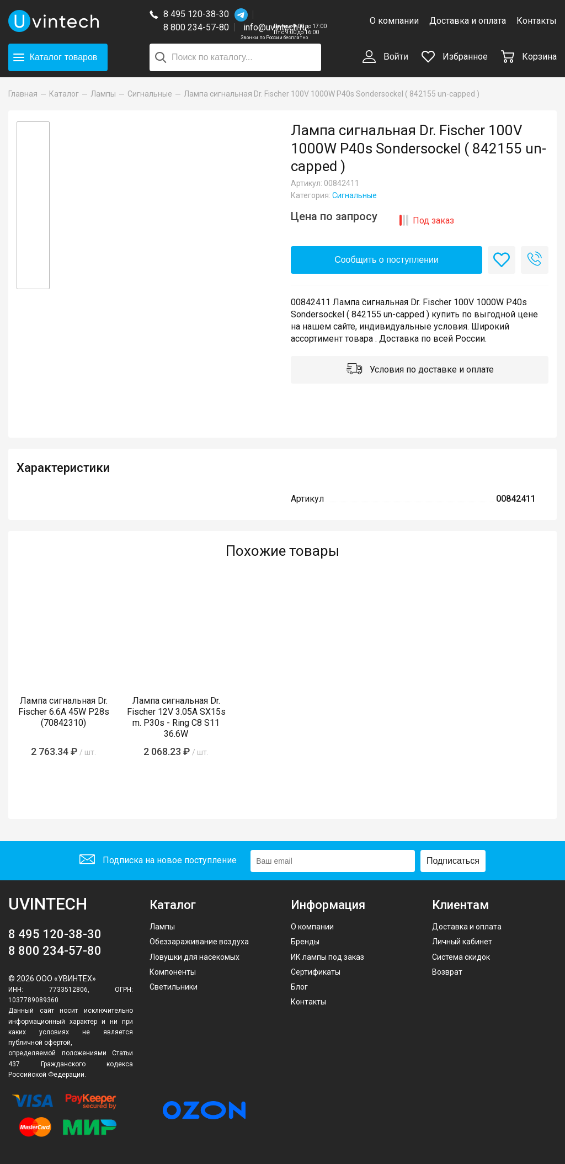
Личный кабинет (462, 941)
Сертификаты (315, 972)
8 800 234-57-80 (198, 28)
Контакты (536, 20)
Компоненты (173, 972)
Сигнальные (354, 195)
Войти (385, 57)
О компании (394, 20)
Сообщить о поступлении (386, 259)
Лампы (162, 926)
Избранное (455, 56)
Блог (299, 986)
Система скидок (461, 957)
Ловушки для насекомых (194, 957)
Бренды (305, 941)
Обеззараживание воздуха (199, 941)
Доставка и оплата (467, 20)
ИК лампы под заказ (327, 957)
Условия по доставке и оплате (420, 370)
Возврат (447, 972)
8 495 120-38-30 (196, 14)
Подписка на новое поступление (158, 861)
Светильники (174, 986)
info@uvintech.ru (275, 27)
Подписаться (453, 860)
